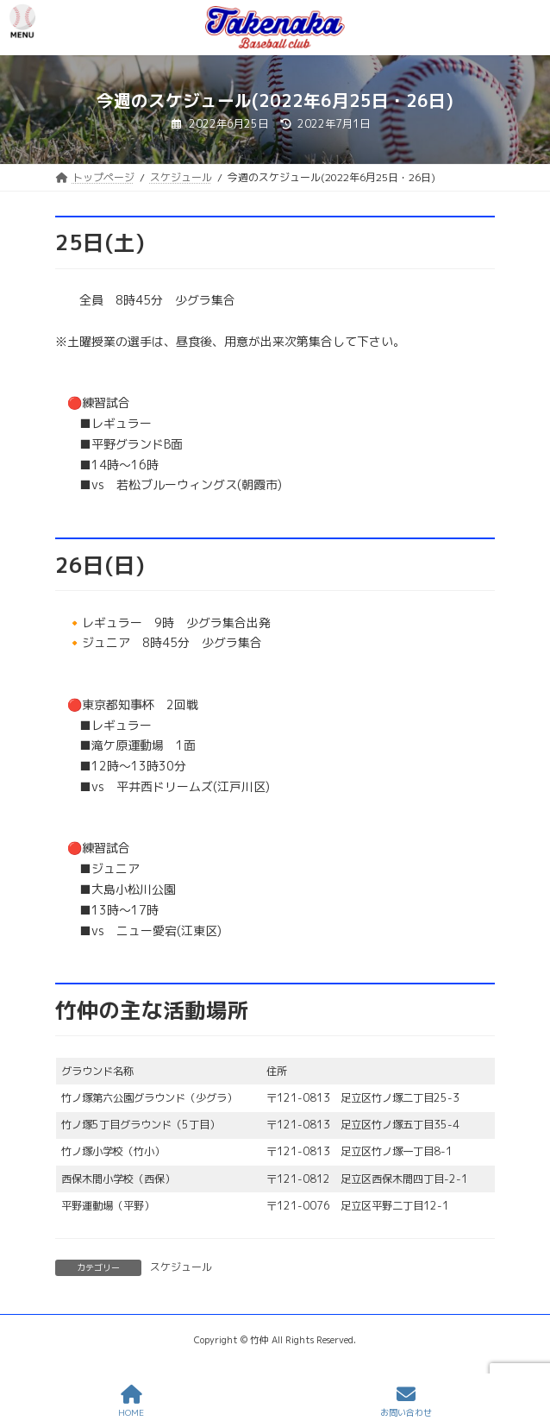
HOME (131, 1401)
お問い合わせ (406, 1401)
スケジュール (181, 1267)
